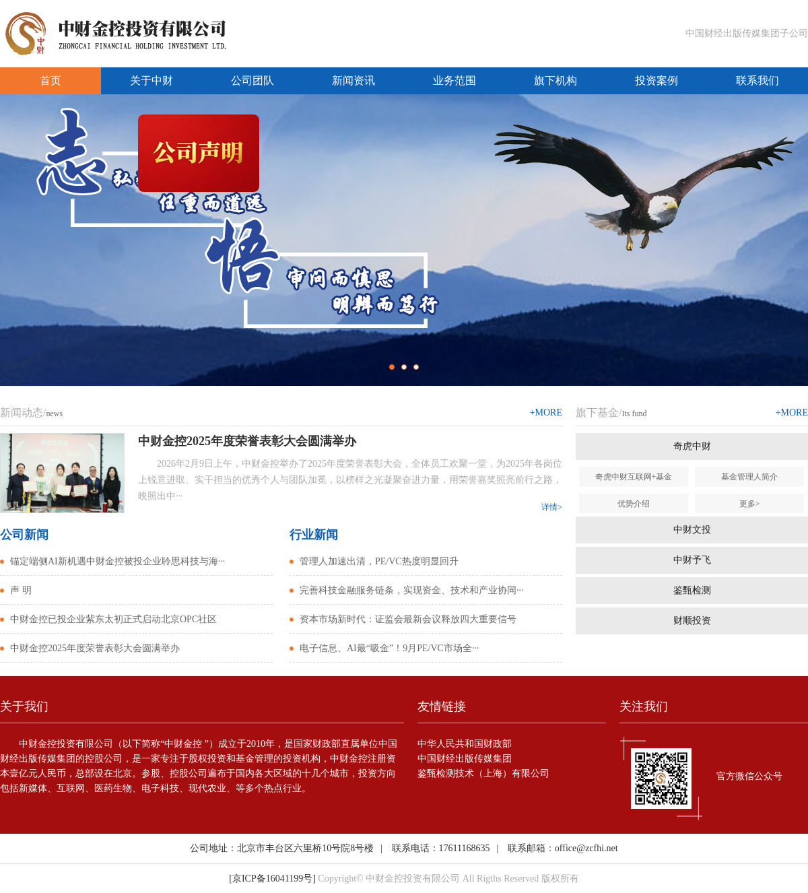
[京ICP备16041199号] (272, 878)
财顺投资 (692, 621)
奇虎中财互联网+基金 (634, 477)
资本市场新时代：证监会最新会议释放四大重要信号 (408, 619)
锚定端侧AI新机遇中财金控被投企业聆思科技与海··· (117, 561)
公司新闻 (24, 534)
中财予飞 (692, 560)
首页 (50, 80)
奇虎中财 (692, 446)
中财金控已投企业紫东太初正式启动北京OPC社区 (113, 619)
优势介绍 (633, 503)
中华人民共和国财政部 (464, 744)
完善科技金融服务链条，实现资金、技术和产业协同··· (412, 590)
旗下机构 (555, 80)
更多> (749, 503)
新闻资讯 (353, 80)
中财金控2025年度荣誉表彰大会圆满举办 (95, 648)
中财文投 (692, 530)
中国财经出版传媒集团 (464, 759)
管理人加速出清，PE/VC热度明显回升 (379, 561)
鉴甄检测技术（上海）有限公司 (483, 773)
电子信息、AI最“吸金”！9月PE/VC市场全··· (389, 648)
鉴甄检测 (692, 590)
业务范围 (454, 80)
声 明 (21, 590)
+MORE (546, 412)
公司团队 (252, 80)
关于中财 (151, 80)
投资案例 (656, 80)
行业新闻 (314, 534)
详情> (551, 507)
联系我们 (757, 80)
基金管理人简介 (749, 477)
